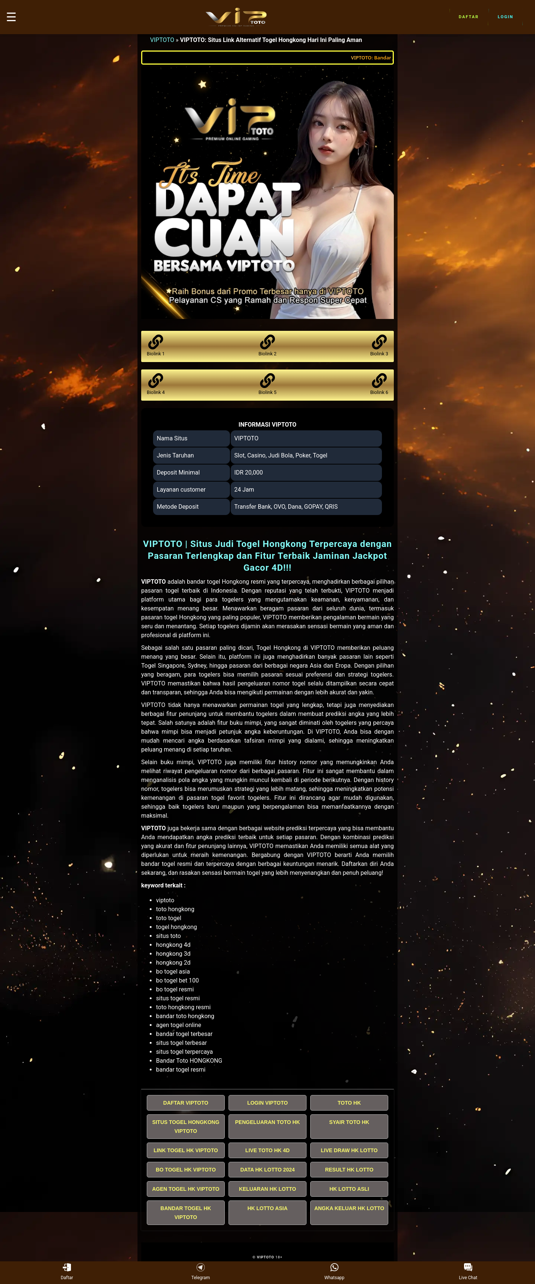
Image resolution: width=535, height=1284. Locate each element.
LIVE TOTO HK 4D (267, 1150)
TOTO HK (349, 1103)
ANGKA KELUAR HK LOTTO (349, 1208)
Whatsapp (334, 1272)
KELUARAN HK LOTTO (267, 1189)
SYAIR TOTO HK (349, 1122)
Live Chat (468, 1272)
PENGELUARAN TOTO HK (267, 1122)
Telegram (200, 1272)
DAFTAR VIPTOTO (185, 1103)
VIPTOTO (162, 39)
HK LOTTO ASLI (349, 1189)
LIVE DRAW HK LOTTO (349, 1150)
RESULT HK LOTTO (349, 1170)
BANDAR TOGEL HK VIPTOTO (185, 1212)
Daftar (469, 17)
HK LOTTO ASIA (267, 1208)
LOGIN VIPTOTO (267, 1103)
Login (506, 17)
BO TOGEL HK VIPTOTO (186, 1170)
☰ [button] (11, 17)
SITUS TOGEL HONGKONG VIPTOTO (186, 1126)
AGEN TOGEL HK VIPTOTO (186, 1189)
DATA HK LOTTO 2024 (267, 1170)
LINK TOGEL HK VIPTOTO (185, 1150)
